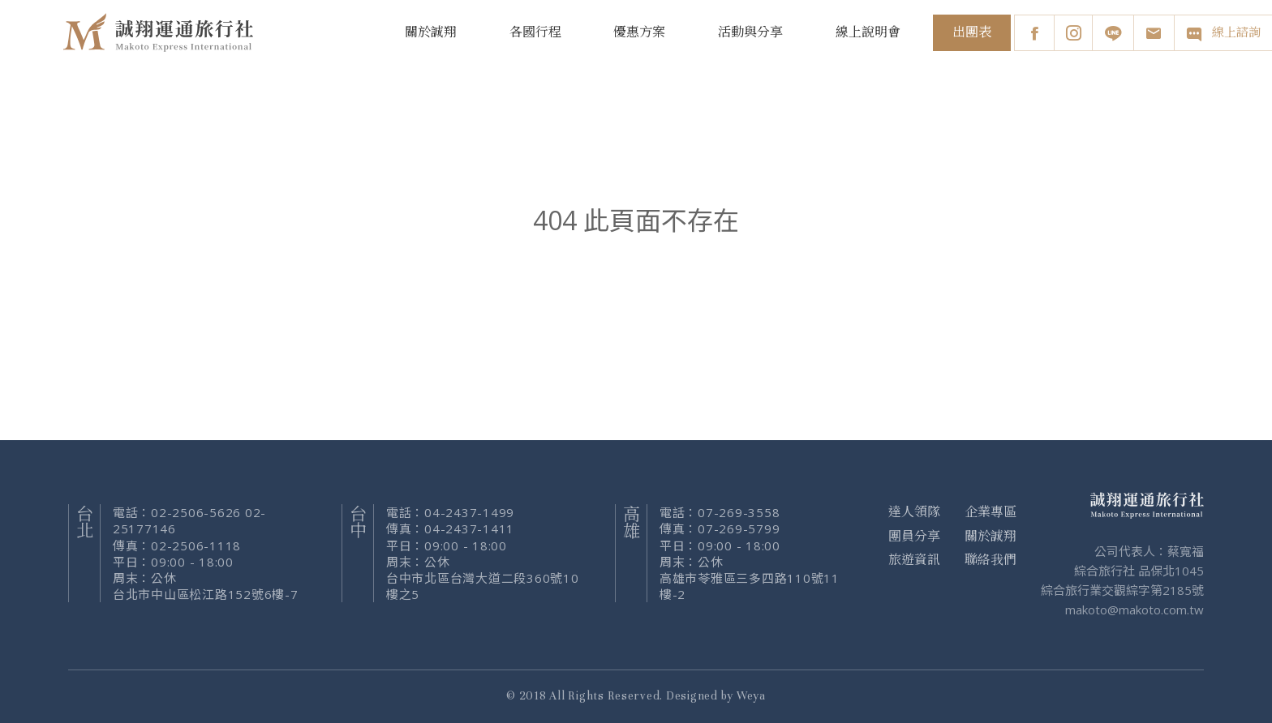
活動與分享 (750, 32)
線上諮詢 (1223, 33)
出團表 (971, 32)
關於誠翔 (431, 32)
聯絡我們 (990, 560)
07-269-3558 (739, 512)
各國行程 (535, 32)
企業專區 (990, 512)
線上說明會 (868, 32)
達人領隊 (914, 512)
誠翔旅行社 (160, 32)
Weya (751, 696)
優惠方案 (639, 32)
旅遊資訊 (914, 560)
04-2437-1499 (469, 512)
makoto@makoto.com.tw (1134, 609)
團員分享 (914, 536)
